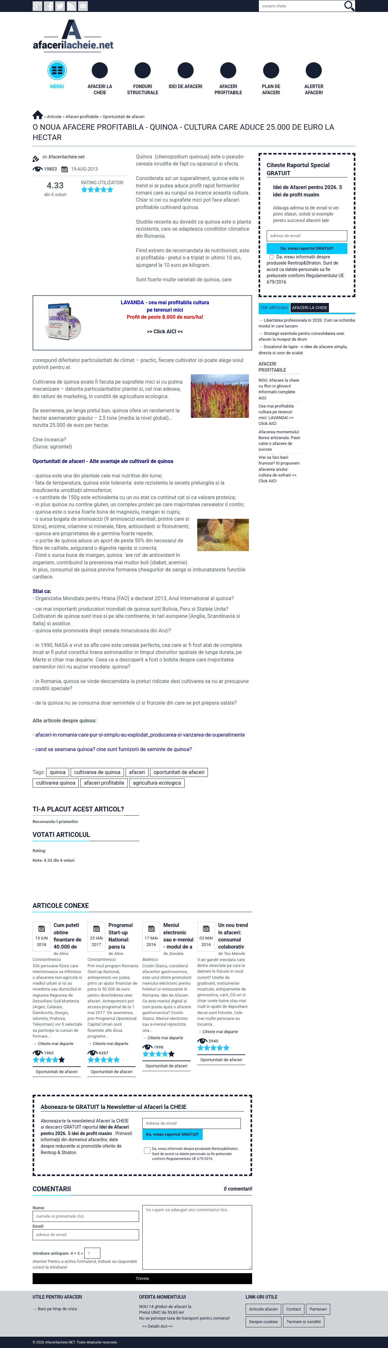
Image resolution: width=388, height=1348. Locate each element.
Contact (293, 1309)
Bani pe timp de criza (57, 1308)
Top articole (274, 307)
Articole (54, 116)
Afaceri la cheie (309, 307)
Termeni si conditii (304, 1321)
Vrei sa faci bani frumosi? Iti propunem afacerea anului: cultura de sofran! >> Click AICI (279, 469)
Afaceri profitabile (82, 116)
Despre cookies (263, 1321)
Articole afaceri (263, 1309)
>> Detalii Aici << (157, 1326)
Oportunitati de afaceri (56, 1071)
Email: (38, 1226)
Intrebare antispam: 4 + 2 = (58, 1253)
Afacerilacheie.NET (38, 113)
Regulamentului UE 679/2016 (189, 1159)
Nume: (39, 1207)
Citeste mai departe (55, 1043)
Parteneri (318, 1309)
